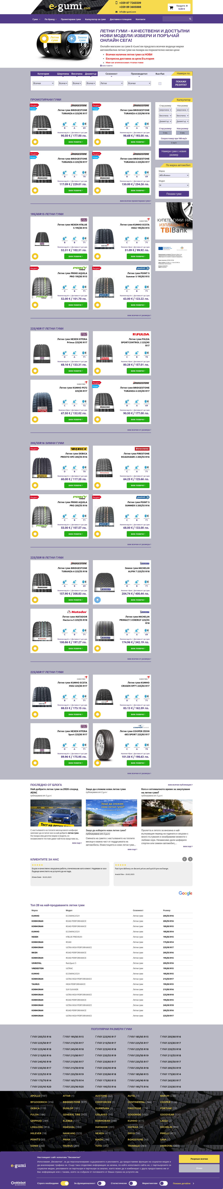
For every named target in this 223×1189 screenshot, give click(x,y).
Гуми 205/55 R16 (40, 1036)
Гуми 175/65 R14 (170, 1074)
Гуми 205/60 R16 (170, 1036)
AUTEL (132, 1095)
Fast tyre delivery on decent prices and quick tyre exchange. (153, 869)
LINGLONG (36, 1126)
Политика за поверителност (71, 1174)
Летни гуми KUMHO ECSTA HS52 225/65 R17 (72, 684)
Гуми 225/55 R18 (138, 1049)
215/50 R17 (168, 978)
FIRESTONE (134, 1108)
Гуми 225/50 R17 (40, 1042)
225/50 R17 (168, 1015)
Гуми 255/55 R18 (138, 1067)
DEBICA (35, 1108)
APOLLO (35, 1095)
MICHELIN (166, 1126)
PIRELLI (164, 1133)
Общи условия (106, 1170)
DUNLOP (68, 1108)
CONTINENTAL (136, 1101)
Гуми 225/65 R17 (170, 1042)
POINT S (35, 1139)
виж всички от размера (139, 315)
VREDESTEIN (38, 968)
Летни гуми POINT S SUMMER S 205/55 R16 (137, 504)
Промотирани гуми (71, 19)
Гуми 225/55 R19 (40, 1074)
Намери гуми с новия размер (174, 153)
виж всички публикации (180, 784)
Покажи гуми (173, 193)
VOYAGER (36, 1151)
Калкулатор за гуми (95, 19)
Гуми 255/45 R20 (40, 1086)
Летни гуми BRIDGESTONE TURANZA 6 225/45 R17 (72, 112)
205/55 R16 (168, 915)
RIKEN (35, 952)
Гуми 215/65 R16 (40, 1055)
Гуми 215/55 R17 (73, 1042)
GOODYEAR (167, 1114)
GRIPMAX (36, 1120)
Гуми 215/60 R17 (73, 1055)
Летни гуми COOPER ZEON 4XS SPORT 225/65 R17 (134, 733)
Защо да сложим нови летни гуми (106, 789)
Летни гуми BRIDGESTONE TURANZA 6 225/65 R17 (134, 160)
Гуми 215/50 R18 (73, 1067)
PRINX (66, 1139)
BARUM (164, 1095)
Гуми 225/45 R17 (105, 1036)
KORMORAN (37, 921)
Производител (139, 73)
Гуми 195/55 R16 (105, 1086)
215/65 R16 (168, 989)
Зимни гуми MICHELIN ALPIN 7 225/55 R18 (137, 570)
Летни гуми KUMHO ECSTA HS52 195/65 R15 (134, 226)
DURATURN (102, 1108)
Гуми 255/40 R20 (73, 1086)
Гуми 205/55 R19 (170, 1067)
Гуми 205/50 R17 (170, 1061)
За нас (103, 1165)
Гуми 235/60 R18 (105, 1074)
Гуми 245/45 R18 (73, 1049)
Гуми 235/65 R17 (105, 1061)
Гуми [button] (36, 19)
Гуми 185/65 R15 (138, 1036)
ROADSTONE (135, 1139)
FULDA (34, 1114)
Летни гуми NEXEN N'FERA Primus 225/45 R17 (72, 341)
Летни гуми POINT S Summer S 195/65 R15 (137, 275)
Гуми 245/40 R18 (138, 1080)
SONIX (34, 1145)
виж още (77, 843)
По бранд (62, 1161)
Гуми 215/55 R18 (170, 1055)
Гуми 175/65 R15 (105, 1080)
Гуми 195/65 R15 (73, 1036)
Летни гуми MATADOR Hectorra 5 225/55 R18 (74, 618)
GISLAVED (101, 1114)
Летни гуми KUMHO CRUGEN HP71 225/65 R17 (135, 684)
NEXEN (35, 936)
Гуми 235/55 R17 (138, 1061)
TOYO (98, 1145)
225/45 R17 (168, 947)
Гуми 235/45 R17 (40, 1067)
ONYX (131, 1133)
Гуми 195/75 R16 (138, 1086)
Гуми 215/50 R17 (105, 1042)
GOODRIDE (134, 1114)
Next (190, 859)
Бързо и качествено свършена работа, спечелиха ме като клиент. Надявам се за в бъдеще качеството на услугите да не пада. (70, 870)
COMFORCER (103, 1101)
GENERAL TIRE (71, 1114)
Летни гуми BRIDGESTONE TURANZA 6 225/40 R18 (134, 112)
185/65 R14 (168, 931)
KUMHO (35, 915)
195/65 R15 (168, 936)
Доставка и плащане (121, 19)
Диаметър (90, 73)
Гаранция (104, 1174)
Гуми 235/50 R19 (73, 1074)
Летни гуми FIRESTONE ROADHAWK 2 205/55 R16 (135, 455)
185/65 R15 (168, 926)
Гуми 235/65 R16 (170, 1086)
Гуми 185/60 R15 (138, 1074)
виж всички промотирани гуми (135, 200)
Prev (184, 859)
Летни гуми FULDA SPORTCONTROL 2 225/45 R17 (135, 342)
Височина (76, 73)
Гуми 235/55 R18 (170, 1049)
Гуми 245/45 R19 (40, 1061)
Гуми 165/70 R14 (73, 1080)
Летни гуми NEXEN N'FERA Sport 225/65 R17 (72, 733)
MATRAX (133, 1126)
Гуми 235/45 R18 (105, 1067)
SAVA (163, 1139)
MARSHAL (69, 1126)
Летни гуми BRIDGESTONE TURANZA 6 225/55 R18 (72, 570)
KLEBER (68, 1120)
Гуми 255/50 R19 (138, 1055)
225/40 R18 (168, 994)
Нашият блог (155, 1167)
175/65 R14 (168, 942)
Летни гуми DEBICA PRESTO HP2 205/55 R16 (74, 455)
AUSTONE (101, 1095)
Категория (43, 73)
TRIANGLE (134, 1145)
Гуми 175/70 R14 (40, 1080)
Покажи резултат (181, 83)
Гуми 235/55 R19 (105, 1055)
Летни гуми (51, 38)
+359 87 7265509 (130, 3)
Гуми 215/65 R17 (73, 1061)
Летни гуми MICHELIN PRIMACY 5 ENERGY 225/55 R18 (134, 620)
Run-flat (160, 73)
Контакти (140, 19)
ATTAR (67, 1095)
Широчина (63, 73)
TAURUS (35, 984)
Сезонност (111, 73)
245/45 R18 (168, 1005)
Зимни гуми (79, 38)
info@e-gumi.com (127, 11)
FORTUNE (166, 1108)
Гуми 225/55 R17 (138, 1042)
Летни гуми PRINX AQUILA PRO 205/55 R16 (72, 504)
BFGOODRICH (38, 1101)
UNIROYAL (37, 963)
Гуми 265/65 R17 (170, 1080)
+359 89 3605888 (130, 7)
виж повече (106, 65)
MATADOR (101, 1126)
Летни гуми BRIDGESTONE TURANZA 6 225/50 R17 (72, 160)
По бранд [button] (51, 19)
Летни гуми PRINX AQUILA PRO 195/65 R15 (72, 275)
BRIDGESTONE (71, 1101)
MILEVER (35, 1133)
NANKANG (69, 1133)
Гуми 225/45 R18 (105, 1049)
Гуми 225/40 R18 (40, 1049)
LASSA (164, 1120)
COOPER (165, 1101)
